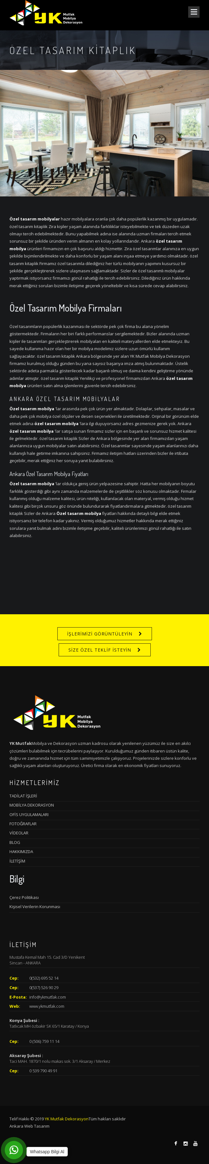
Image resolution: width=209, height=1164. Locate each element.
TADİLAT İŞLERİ (23, 796)
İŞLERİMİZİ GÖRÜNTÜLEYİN (99, 634)
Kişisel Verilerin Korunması (34, 906)
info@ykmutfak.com (47, 997)
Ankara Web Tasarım (29, 1126)
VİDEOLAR (18, 833)
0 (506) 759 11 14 (44, 1041)
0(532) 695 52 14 (43, 978)
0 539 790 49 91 (43, 1071)
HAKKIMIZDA (21, 851)
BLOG (14, 842)
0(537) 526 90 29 (43, 987)
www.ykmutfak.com (46, 1006)
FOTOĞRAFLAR (23, 824)
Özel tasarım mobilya (31, 409)
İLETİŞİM (17, 861)
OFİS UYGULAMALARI (29, 814)
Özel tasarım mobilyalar (34, 219)
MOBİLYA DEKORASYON (31, 805)
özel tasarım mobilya (56, 423)
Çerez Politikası (24, 897)
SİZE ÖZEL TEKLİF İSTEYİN (99, 650)
